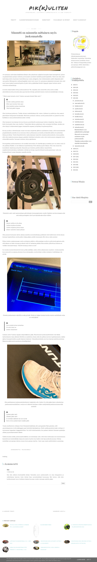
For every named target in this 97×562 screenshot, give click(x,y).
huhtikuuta (78, 122)
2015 (74, 162)
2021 (74, 98)
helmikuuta (78, 127)
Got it (89, 559)
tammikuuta (78, 146)
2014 (74, 165)
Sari (8, 470)
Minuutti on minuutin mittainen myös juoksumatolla (81, 137)
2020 (74, 149)
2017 (74, 157)
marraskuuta (79, 103)
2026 (74, 85)
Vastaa (63, 483)
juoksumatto (15, 449)
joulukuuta (78, 101)
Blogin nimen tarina (46, 525)
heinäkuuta (78, 114)
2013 (74, 167)
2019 (74, 151)
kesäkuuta (78, 117)
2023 (74, 93)
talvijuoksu (26, 449)
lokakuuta (78, 106)
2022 (74, 96)
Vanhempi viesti (58, 511)
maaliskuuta (78, 125)
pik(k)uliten (48, 7)
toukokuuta (78, 119)
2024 (74, 90)
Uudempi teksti (9, 511)
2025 (74, 88)
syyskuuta (78, 109)
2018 (74, 154)
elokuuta (77, 111)
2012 (74, 170)
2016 (74, 159)
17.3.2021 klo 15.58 (10, 472)
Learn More (81, 559)
